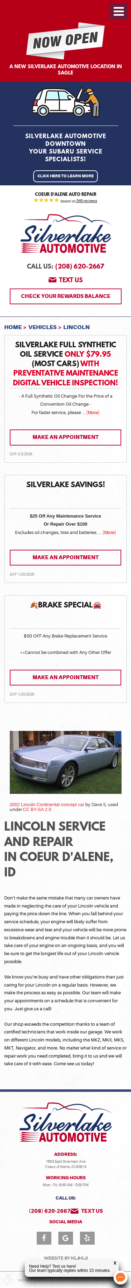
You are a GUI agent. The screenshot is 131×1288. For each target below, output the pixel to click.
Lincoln (76, 327)
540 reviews (86, 201)
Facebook (44, 1238)
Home (13, 327)
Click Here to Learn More (65, 176)
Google (65, 1238)
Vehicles (42, 327)
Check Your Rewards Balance (65, 296)
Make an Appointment (65, 437)
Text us (71, 280)
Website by (65, 1258)
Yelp (87, 1238)
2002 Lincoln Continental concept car (47, 804)
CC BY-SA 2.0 (37, 809)
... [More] (90, 412)
